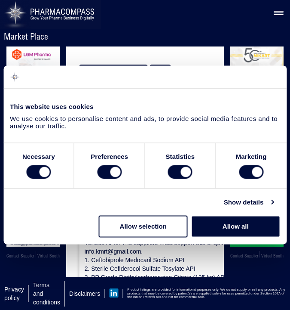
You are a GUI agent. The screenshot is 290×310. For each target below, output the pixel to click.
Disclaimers (84, 293)
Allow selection (143, 226)
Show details (244, 202)
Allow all (236, 226)
